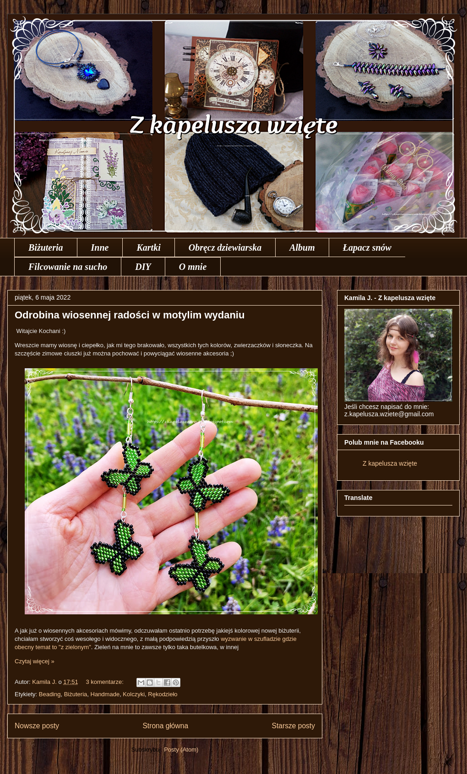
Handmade (105, 694)
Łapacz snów (367, 247)
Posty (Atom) (181, 749)
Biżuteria (45, 247)
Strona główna (165, 726)
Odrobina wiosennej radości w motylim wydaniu (129, 315)
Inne (100, 247)
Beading (50, 694)
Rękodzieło (162, 694)
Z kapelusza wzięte (390, 463)
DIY (143, 267)
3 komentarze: (105, 681)
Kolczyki (134, 694)
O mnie (193, 267)
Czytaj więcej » (34, 661)
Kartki (148, 247)
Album (302, 247)
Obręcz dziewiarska (225, 247)
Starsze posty (293, 726)
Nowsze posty (37, 726)
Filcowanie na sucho (67, 267)
